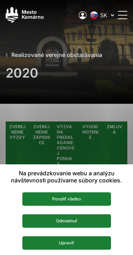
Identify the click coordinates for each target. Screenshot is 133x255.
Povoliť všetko (66, 199)
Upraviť (66, 242)
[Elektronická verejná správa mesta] (83, 15)
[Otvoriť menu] (122, 15)
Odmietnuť (66, 220)
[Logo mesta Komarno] (25, 15)
